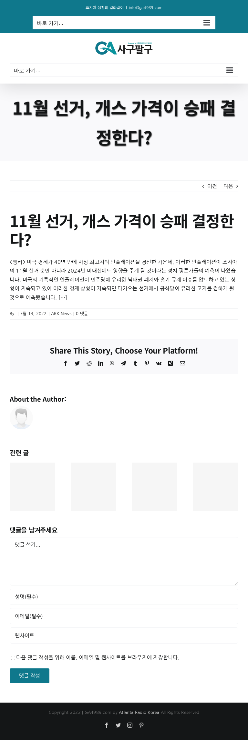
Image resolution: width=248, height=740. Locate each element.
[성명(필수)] (124, 597)
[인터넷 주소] (124, 635)
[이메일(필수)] (124, 616)
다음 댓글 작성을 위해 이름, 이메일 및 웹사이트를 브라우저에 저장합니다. (98, 657)
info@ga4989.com (146, 8)
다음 (228, 186)
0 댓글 (82, 314)
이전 (212, 186)
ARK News (61, 314)
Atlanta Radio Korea (139, 712)
